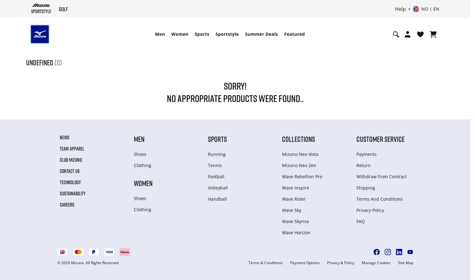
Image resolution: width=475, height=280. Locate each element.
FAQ (360, 221)
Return (363, 165)
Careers (67, 205)
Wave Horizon (296, 233)
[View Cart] (433, 34)
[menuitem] (160, 34)
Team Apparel (72, 149)
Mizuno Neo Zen (299, 165)
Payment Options (305, 263)
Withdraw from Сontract (381, 177)
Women (179, 34)
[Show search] (396, 34)
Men (160, 34)
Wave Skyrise (295, 221)
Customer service (380, 138)
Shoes (140, 154)
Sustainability (73, 193)
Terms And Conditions (379, 199)
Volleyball (218, 188)
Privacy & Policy (340, 263)
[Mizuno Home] (41, 8)
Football (216, 177)
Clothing (142, 165)
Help (400, 9)
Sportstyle (227, 34)
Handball (217, 199)
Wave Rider (294, 199)
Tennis (215, 165)
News (64, 137)
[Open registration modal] (407, 34)
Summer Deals (261, 34)
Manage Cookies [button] (376, 263)
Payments (366, 154)
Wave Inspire (295, 188)
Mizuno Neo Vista (300, 154)
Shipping (365, 188)
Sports (202, 34)
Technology (70, 182)
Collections (298, 138)
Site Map (405, 263)
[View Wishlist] (420, 34)
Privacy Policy (370, 210)
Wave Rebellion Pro (302, 177)
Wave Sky (291, 210)
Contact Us (70, 171)
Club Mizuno (71, 160)
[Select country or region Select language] (426, 9)
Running (217, 154)
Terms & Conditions (265, 263)
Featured (294, 34)
